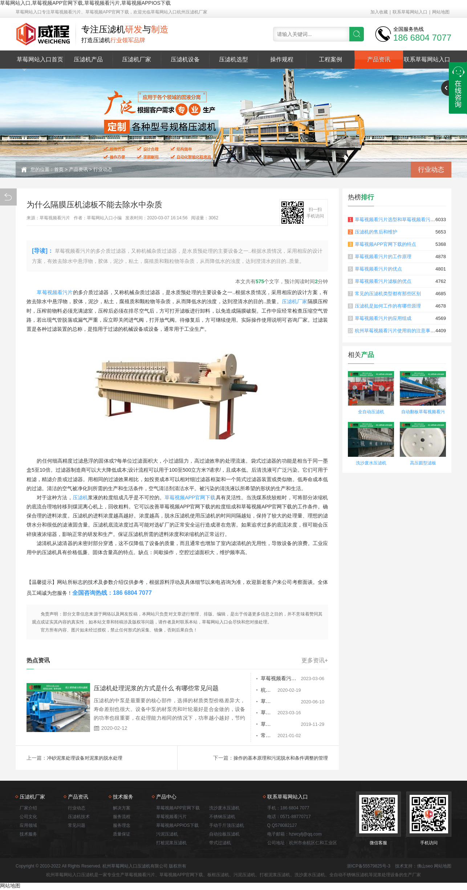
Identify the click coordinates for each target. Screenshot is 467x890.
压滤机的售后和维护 (376, 232)
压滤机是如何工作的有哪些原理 (388, 306)
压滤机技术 (79, 817)
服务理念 (121, 826)
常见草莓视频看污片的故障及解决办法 (262, 737)
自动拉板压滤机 (224, 834)
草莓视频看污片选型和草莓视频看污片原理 (399, 219)
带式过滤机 (220, 843)
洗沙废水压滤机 (371, 463)
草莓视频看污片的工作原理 (383, 256)
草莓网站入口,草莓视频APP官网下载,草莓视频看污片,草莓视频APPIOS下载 (85, 3)
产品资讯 (378, 59)
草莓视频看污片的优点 (378, 269)
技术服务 (28, 834)
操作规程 (281, 59)
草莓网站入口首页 (40, 59)
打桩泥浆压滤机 (171, 843)
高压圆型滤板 (423, 463)
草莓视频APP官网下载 (190, 497)
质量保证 (121, 834)
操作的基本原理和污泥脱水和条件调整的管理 (277, 758)
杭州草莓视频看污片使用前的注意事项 (262, 690)
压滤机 (80, 497)
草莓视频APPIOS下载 (177, 826)
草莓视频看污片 (55, 292)
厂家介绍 (28, 808)
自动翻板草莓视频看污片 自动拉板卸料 (423, 412)
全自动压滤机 (371, 411)
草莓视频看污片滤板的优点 (383, 281)
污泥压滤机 (167, 834)
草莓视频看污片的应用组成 (383, 318)
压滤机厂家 (136, 59)
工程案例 (330, 59)
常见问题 (76, 826)
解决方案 (121, 808)
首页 (59, 169)
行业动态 (102, 169)
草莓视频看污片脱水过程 (251, 713)
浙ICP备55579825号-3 (368, 866)
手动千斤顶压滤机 (226, 826)
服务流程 (121, 817)
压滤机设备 (185, 59)
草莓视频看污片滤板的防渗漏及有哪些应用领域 (262, 725)
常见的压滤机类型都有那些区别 (388, 293)
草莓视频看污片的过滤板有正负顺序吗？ (262, 679)
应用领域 (28, 826)
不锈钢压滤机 (222, 817)
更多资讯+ (314, 660)
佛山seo (425, 866)
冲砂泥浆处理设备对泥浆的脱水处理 (87, 758)
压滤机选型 (233, 59)
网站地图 (441, 12)
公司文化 (28, 817)
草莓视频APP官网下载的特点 (385, 244)
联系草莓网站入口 (410, 12)
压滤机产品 (88, 59)
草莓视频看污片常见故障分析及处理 (262, 702)
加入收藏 (379, 12)
